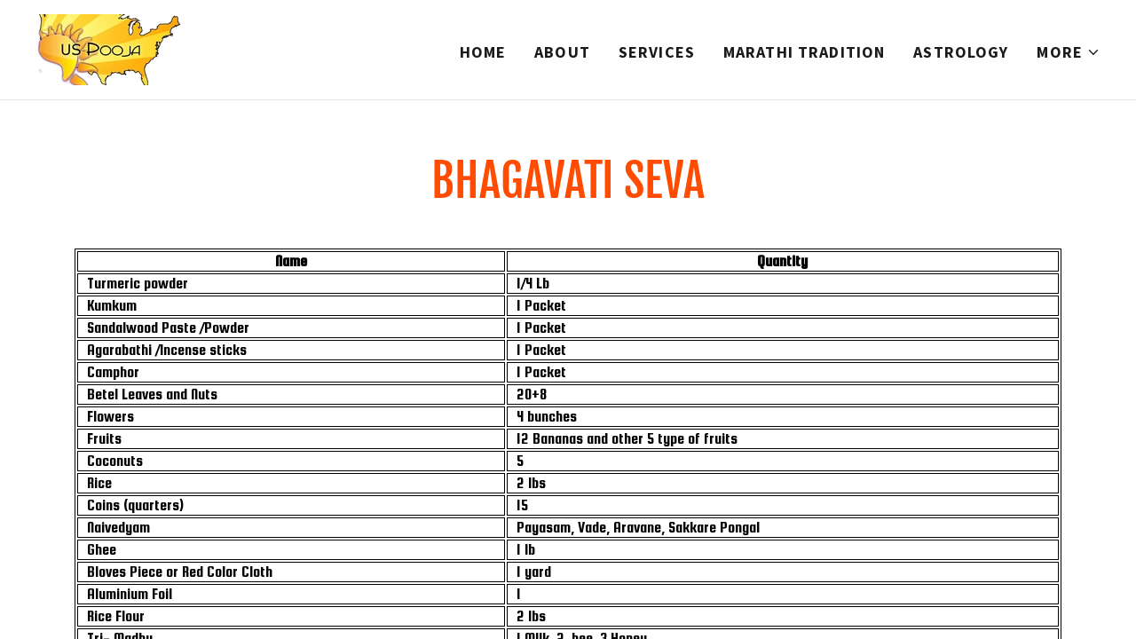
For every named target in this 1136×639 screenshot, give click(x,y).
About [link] (562, 52)
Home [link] (483, 52)
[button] (1068, 52)
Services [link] (657, 52)
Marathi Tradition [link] (804, 52)
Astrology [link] (960, 52)
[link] (110, 47)
